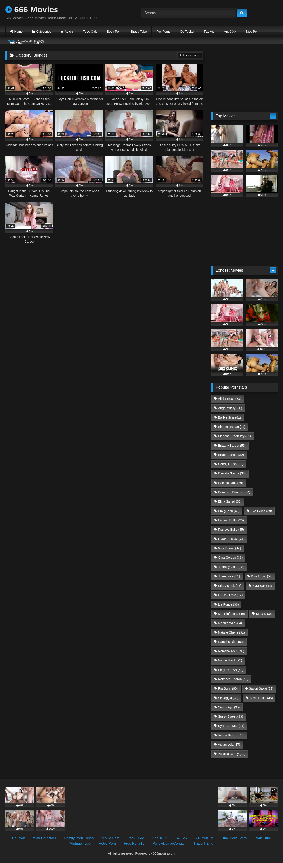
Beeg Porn (114, 31)
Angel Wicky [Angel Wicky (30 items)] (230, 408)
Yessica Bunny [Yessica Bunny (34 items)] (231, 754)
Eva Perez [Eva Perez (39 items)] (261, 511)
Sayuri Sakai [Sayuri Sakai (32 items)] (261, 688)
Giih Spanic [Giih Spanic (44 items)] (229, 548)
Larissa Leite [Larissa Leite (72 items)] (230, 595)
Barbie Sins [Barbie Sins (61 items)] (229, 417)
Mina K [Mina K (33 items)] (264, 613)
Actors (69, 31)
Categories (43, 31)
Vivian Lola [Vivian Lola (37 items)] (229, 744)
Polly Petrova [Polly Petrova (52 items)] (230, 670)
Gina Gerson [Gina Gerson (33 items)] (230, 557)
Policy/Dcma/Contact (169, 843)
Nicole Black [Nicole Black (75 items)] (230, 660)
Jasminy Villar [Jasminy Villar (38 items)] (231, 567)
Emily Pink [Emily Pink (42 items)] (228, 511)
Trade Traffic (203, 843)
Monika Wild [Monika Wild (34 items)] (230, 623)
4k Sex (182, 838)
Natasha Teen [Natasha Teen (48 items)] (231, 651)
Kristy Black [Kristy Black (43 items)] (229, 585)
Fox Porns (163, 31)
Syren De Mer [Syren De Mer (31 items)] (231, 726)
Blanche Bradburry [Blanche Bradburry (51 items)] (234, 436)
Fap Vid (209, 31)
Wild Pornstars (44, 838)
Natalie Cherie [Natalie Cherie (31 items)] (231, 632)
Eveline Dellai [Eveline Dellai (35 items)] (231, 520)
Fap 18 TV (160, 838)
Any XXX (230, 31)
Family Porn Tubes (79, 838)
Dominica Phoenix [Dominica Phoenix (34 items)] (234, 492)
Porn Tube (263, 838)
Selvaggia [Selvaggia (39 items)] (228, 698)
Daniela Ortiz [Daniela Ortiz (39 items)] (230, 483)
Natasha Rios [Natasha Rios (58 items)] (231, 642)
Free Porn (39, 42)
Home (18, 31)
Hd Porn (18, 838)
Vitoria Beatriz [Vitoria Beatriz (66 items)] (231, 735)
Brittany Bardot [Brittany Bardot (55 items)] (232, 445)
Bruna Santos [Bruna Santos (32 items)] (231, 455)
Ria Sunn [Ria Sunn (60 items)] (228, 688)
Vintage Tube (80, 843)
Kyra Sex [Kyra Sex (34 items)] (262, 585)
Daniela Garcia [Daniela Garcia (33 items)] (232, 473)
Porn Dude (135, 838)
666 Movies (31, 9)
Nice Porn (252, 31)
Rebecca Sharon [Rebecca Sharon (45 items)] (233, 679)
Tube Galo (90, 31)
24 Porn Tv (204, 838)
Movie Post (110, 838)
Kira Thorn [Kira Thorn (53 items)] (262, 576)
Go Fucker (187, 31)
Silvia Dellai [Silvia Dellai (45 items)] (261, 698)
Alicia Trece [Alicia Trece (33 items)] (229, 398)
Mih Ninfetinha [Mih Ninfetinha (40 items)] (231, 613)
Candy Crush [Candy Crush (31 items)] (230, 464)
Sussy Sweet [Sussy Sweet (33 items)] (230, 716)
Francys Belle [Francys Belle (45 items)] (231, 529)
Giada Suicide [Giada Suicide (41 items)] (231, 539)
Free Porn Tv (134, 843)
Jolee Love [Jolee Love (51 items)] (229, 576)
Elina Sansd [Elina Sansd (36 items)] (229, 501)
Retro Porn (107, 843)
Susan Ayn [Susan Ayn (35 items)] (229, 707)
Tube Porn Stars (234, 838)
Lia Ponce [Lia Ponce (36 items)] (228, 604)
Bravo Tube (139, 31)
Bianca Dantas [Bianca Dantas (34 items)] (231, 427)
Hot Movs (16, 42)
